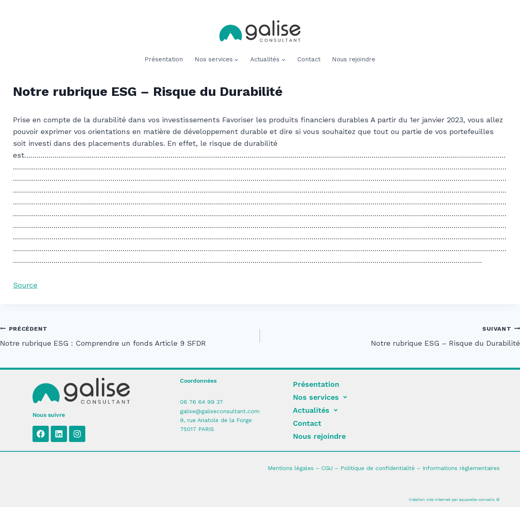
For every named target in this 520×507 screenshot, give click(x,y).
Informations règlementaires (461, 468)
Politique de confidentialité (377, 468)
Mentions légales (291, 468)
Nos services (322, 397)
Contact (309, 59)
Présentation (164, 59)
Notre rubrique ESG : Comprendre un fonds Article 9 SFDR (126, 335)
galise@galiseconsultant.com (220, 411)
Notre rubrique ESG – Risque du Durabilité (393, 335)
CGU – (330, 468)
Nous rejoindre (353, 59)
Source (25, 285)
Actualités (317, 410)
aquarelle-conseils (477, 499)
